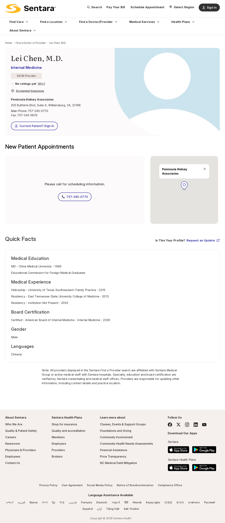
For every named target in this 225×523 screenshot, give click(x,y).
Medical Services (142, 22)
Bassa (34, 502)
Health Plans (180, 22)
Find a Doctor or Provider (31, 42)
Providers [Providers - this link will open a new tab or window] (58, 450)
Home (8, 42)
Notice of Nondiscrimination (135, 485)
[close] (204, 169)
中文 (62, 502)
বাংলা (45, 502)
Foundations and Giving (115, 430)
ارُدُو (99, 508)
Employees (12, 456)
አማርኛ (10, 502)
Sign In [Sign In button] (209, 7)
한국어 (180, 502)
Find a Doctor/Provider (96, 22)
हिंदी (126, 502)
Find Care (16, 22)
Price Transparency (113, 456)
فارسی (73, 502)
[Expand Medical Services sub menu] (158, 22)
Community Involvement (116, 437)
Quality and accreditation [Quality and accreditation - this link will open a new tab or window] (68, 430)
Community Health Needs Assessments (126, 443)
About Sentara (20, 30)
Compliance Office (170, 485)
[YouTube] (204, 424)
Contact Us (12, 463)
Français (86, 502)
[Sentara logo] (30, 9)
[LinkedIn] (196, 424)
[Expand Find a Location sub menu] (66, 22)
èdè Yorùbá (131, 508)
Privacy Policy (48, 485)
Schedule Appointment (147, 7)
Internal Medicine (26, 67)
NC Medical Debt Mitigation (118, 463)
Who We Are (13, 424)
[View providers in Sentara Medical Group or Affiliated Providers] (41, 84)
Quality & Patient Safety (21, 430)
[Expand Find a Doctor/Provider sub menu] (116, 22)
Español (88, 508)
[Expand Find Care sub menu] (27, 22)
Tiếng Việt (112, 508)
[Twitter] (178, 424)
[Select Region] (181, 7)
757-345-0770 (38, 111)
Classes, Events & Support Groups (123, 424)
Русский (209, 502)
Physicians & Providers (20, 450)
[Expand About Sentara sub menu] (34, 30)
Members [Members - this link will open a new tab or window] (58, 437)
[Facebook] (170, 424)
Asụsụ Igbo (153, 502)
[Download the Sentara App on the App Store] (178, 448)
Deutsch (101, 502)
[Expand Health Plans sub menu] (193, 22)
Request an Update (203, 240)
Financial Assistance (113, 450)
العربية (21, 502)
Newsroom (12, 443)
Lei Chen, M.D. (57, 42)
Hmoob (137, 502)
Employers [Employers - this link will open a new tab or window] (59, 443)
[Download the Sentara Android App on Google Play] (204, 448)
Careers (10, 437)
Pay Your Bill (115, 7)
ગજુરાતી (116, 502)
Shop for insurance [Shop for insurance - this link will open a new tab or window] (64, 424)
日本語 (168, 502)
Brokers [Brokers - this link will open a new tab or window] (57, 456)
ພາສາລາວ (194, 502)
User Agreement (72, 485)
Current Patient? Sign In (34, 126)
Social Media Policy (99, 485)
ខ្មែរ (53, 502)
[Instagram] (187, 424)
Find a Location (51, 22)
